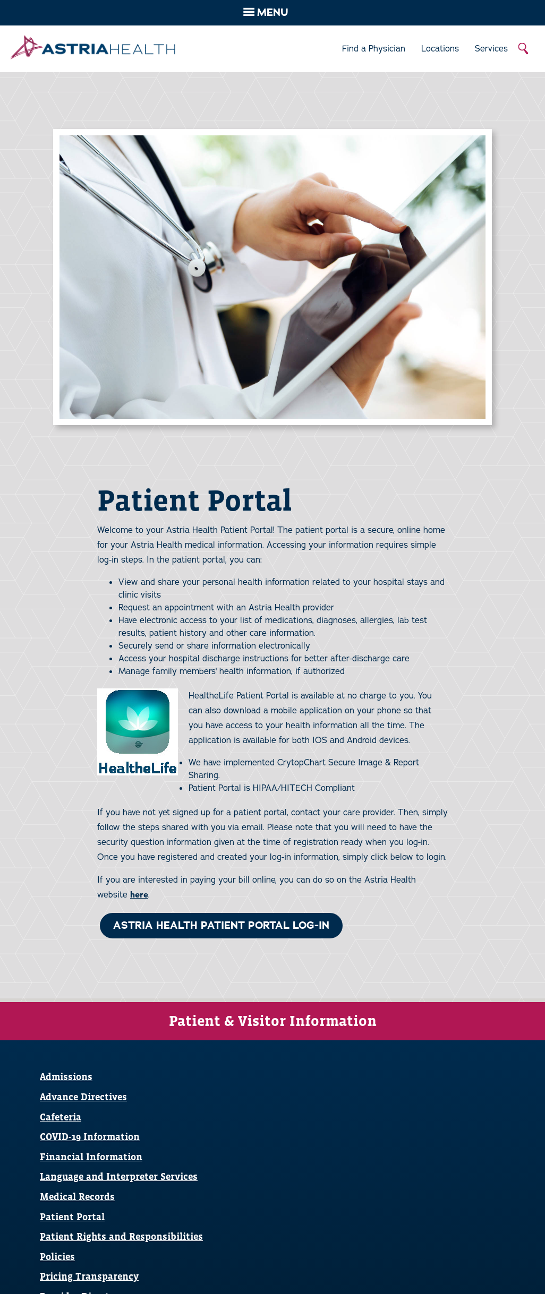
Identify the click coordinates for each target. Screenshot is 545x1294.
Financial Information (91, 1156)
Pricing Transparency (89, 1276)
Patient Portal (72, 1216)
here (139, 895)
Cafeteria (60, 1117)
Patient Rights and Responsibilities (121, 1236)
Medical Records (77, 1196)
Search (524, 49)
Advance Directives (83, 1096)
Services (491, 49)
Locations (440, 49)
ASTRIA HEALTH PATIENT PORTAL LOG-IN (221, 925)
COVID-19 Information (90, 1136)
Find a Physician (373, 49)
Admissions (66, 1076)
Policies (57, 1256)
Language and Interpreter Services (119, 1176)
